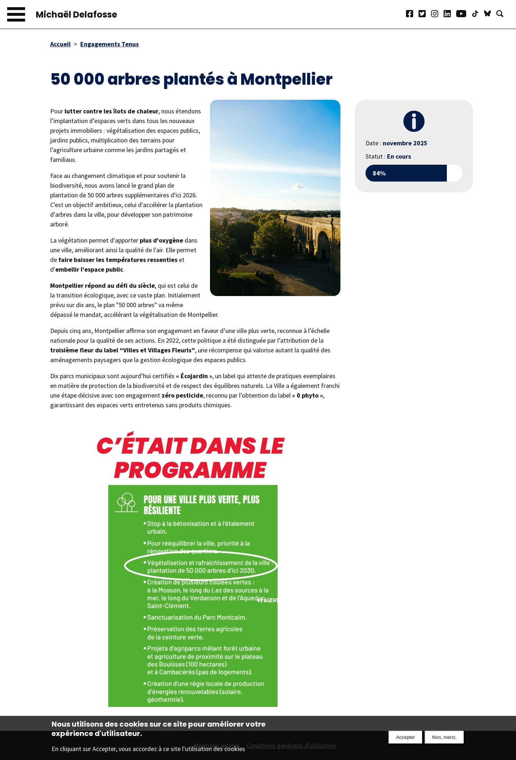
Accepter (405, 740)
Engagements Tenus (109, 44)
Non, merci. (444, 740)
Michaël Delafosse (76, 14)
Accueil (60, 44)
